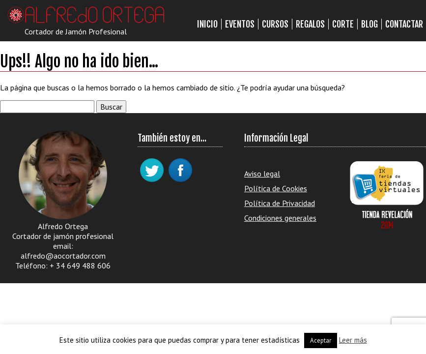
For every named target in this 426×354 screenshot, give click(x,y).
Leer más (353, 340)
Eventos (240, 24)
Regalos (310, 24)
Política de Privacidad (279, 203)
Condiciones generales (280, 218)
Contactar (404, 24)
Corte (343, 24)
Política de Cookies (275, 188)
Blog (369, 24)
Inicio (207, 24)
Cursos (275, 24)
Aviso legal (262, 173)
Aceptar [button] (320, 340)
